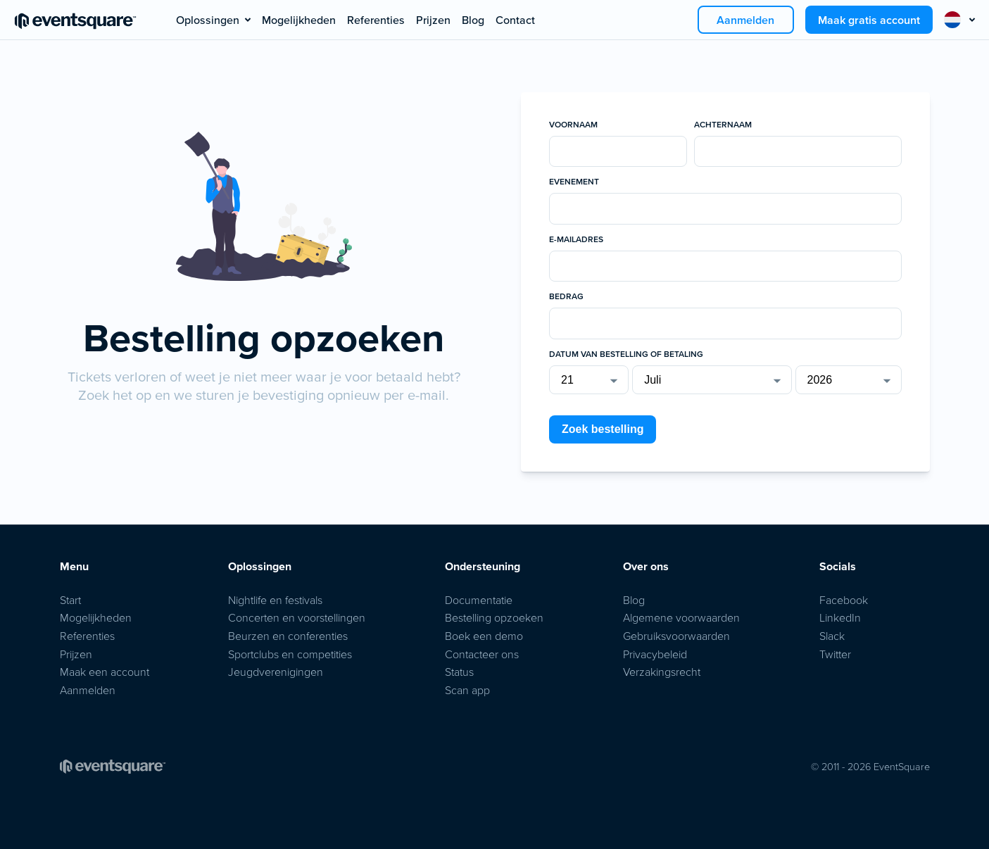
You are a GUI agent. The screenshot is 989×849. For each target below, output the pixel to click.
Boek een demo (484, 635)
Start (70, 599)
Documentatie (478, 599)
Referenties (376, 19)
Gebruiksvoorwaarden (676, 635)
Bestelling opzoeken (494, 617)
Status (459, 671)
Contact (515, 19)
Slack (832, 635)
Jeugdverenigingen (275, 671)
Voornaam (573, 124)
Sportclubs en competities (290, 654)
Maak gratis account (869, 19)
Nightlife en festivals (275, 599)
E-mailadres (576, 239)
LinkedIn (840, 617)
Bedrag (566, 296)
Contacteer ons (482, 654)
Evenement (574, 181)
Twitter (835, 654)
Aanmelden (745, 19)
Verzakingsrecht (661, 671)
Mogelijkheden (299, 19)
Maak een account (104, 671)
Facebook (843, 599)
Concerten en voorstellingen (296, 617)
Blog (473, 19)
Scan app (467, 690)
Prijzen (433, 19)
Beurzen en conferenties (288, 635)
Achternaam (723, 124)
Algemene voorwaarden (681, 617)
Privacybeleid (655, 654)
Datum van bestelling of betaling (626, 354)
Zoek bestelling (602, 429)
